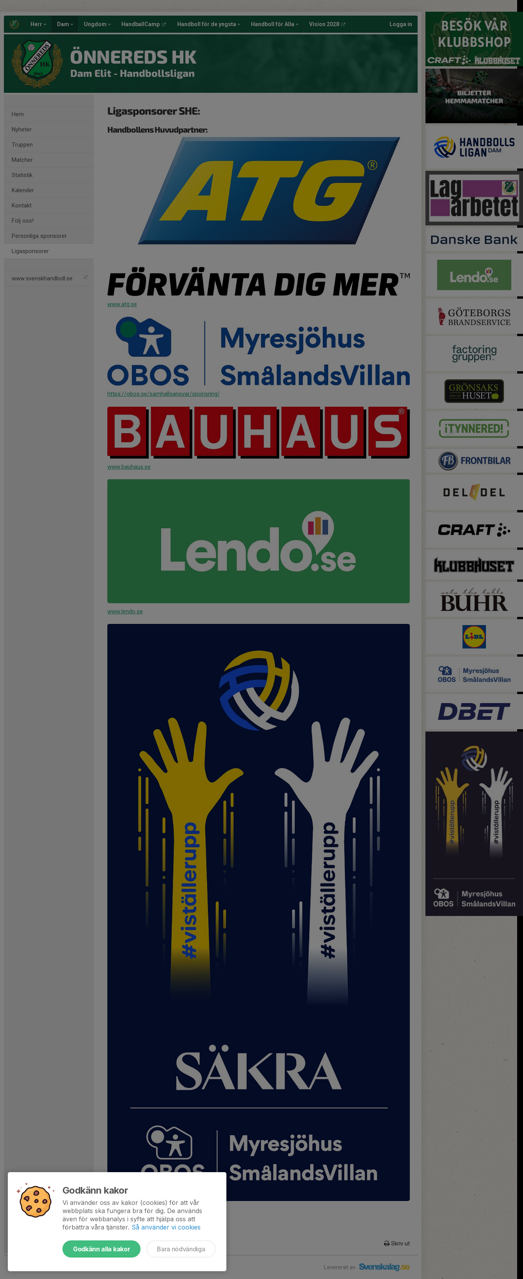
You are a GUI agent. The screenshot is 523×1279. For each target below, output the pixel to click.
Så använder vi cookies (166, 1227)
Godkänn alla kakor (101, 1249)
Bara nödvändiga (181, 1249)
